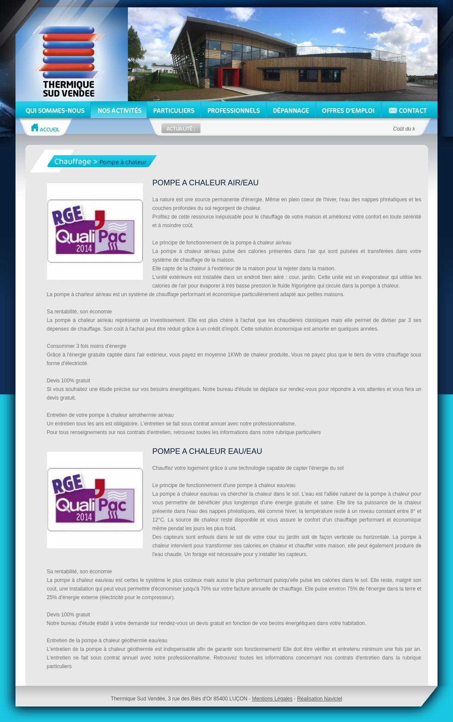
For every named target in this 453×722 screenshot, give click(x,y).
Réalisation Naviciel (319, 699)
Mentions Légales (272, 699)
